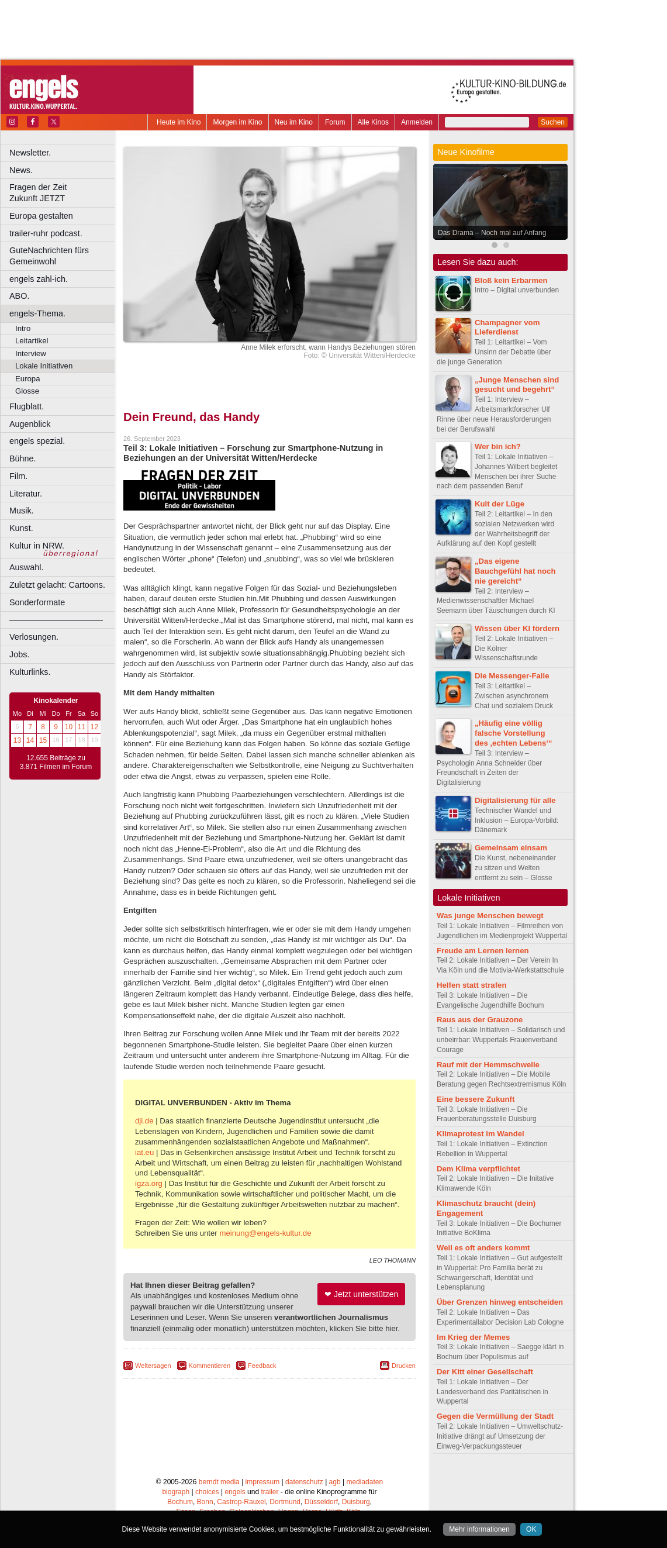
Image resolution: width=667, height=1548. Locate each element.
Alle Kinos (373, 122)
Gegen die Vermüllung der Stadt (495, 1416)
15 (43, 740)
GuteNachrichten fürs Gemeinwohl (49, 256)
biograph (175, 1492)
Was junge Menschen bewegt (490, 915)
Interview (30, 353)
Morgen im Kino (237, 122)
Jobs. (19, 654)
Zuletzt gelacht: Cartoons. (57, 584)
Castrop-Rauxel (241, 1502)
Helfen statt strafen (471, 985)
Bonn (205, 1502)
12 (94, 727)
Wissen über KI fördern (517, 628)
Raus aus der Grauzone (480, 1019)
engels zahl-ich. (38, 279)
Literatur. (25, 493)
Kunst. (21, 528)
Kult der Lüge (499, 503)
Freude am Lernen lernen (483, 950)
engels (234, 1492)
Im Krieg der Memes (473, 1337)
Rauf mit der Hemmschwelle (488, 1064)
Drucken (404, 1365)
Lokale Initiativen (43, 365)
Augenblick (29, 424)
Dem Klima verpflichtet (478, 1168)
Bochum (180, 1502)
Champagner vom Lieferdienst (507, 327)
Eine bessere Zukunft (475, 1099)
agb (335, 1482)
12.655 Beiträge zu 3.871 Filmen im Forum (56, 762)
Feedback (262, 1365)
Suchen (553, 122)
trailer (269, 1492)
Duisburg (356, 1502)
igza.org (149, 1183)
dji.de (144, 1120)
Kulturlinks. (29, 672)
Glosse (27, 391)
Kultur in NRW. (36, 545)
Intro (22, 328)
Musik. (21, 510)
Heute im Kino (179, 122)
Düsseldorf (321, 1502)
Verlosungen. (33, 637)
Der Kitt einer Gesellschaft (485, 1371)
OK (531, 1529)
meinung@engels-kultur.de (265, 1233)
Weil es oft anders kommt (483, 1247)
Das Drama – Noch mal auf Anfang (492, 233)
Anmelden (417, 122)
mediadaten (364, 1482)
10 (68, 727)
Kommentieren (210, 1365)
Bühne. (22, 458)
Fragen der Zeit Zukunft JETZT (63, 192)
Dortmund (284, 1502)
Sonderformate (37, 602)
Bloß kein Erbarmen (511, 280)
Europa (27, 378)
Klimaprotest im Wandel (480, 1133)
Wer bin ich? (498, 446)
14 (30, 740)
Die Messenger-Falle (512, 675)
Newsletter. (30, 152)
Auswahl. (26, 567)
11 (81, 727)
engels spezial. (37, 441)
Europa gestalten (41, 215)
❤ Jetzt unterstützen (361, 1294)
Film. (18, 476)
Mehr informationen (479, 1529)
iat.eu (144, 1152)
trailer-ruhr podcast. (45, 233)
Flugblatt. (26, 406)
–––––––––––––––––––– (56, 620)
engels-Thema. (37, 313)
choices (207, 1492)
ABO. (19, 296)
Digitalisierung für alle (515, 800)
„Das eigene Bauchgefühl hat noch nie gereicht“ (515, 571)
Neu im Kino (294, 122)
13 (17, 740)
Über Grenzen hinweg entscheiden (500, 1302)
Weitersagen (153, 1365)
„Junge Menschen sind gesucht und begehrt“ (517, 384)
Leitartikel (31, 340)
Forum (335, 122)
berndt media (219, 1482)
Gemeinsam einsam (511, 847)
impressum (263, 1482)
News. (21, 170)
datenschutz (304, 1482)
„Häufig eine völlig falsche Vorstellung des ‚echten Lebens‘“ (513, 733)
